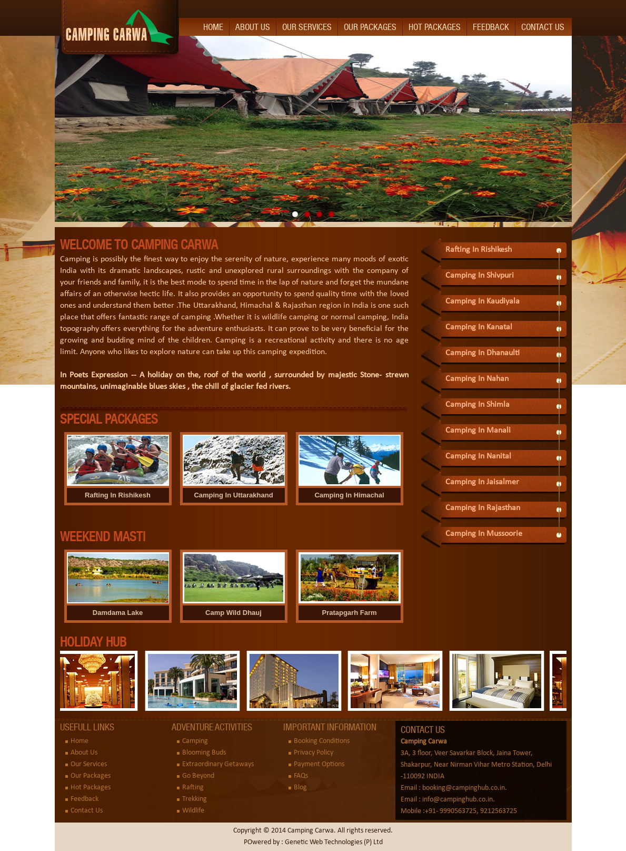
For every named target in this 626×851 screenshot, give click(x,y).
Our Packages (370, 27)
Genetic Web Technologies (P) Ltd (334, 842)
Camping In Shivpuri (479, 275)
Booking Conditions (322, 741)
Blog (300, 787)
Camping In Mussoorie (483, 534)
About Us (252, 27)
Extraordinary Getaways (218, 764)
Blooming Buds (204, 753)
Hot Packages (435, 27)
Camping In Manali (478, 430)
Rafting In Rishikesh (478, 250)
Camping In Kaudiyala (482, 301)
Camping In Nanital (478, 456)
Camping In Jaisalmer (482, 482)
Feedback (491, 27)
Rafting (193, 787)
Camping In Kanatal (478, 327)
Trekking (194, 799)
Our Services (307, 27)
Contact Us (542, 27)
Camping (195, 741)
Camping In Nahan (477, 379)
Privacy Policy (313, 753)
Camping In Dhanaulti (482, 353)
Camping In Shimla (477, 404)
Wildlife (193, 811)
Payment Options (319, 764)
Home (213, 27)
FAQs (301, 776)
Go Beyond (198, 776)
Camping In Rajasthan (482, 508)
